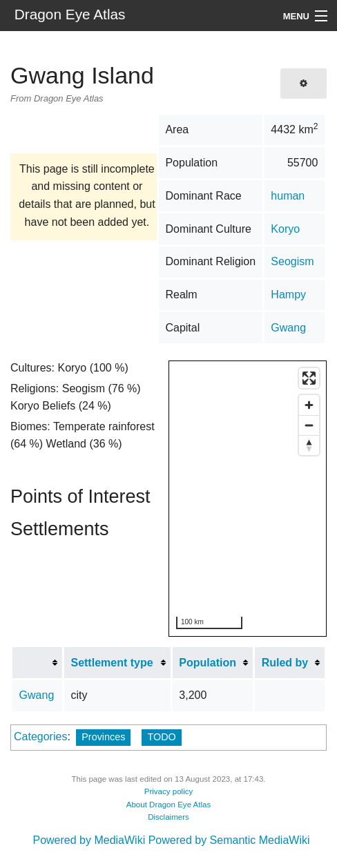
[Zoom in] (309, 405)
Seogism (292, 261)
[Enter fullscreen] (309, 378)
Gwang (288, 328)
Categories (40, 736)
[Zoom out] (309, 425)
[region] (248, 499)
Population (207, 662)
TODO (161, 736)
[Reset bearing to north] (309, 445)
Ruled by (285, 662)
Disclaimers (168, 817)
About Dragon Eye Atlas (168, 804)
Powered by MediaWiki (88, 840)
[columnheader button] (38, 663)
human (288, 196)
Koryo (285, 229)
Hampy (288, 294)
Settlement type (111, 662)
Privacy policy (168, 791)
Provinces (103, 736)
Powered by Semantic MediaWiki (229, 840)
